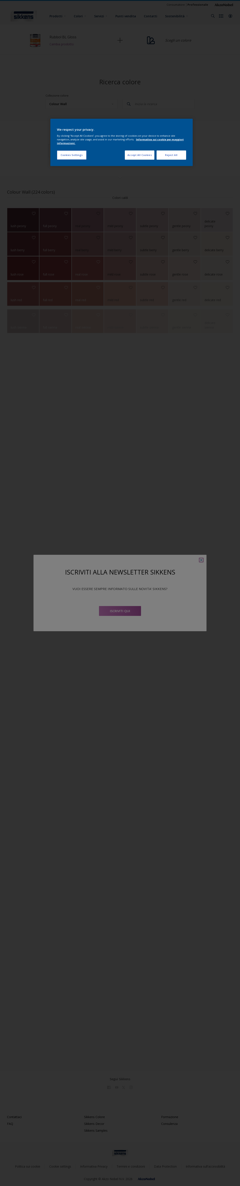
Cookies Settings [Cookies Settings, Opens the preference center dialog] (72, 155)
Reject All (171, 155)
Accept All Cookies (139, 155)
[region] (121, 142)
